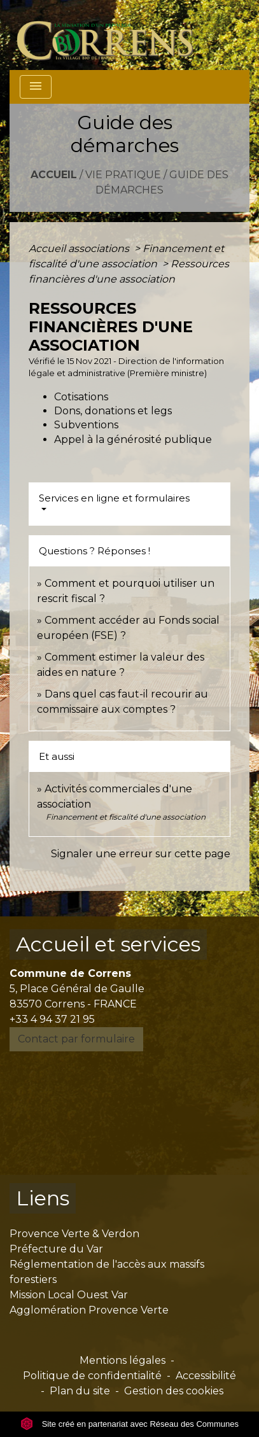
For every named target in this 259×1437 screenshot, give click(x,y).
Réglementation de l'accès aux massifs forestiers (107, 1272)
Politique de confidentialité (92, 1376)
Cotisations (81, 397)
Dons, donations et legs (113, 411)
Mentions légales (122, 1360)
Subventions (86, 425)
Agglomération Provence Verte (89, 1310)
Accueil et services (108, 944)
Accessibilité (206, 1376)
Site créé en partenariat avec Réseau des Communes (129, 1424)
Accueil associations (80, 248)
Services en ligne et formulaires (114, 498)
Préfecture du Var (56, 1249)
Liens (42, 1198)
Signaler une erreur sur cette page (140, 854)
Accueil (54, 175)
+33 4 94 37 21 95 (52, 1019)
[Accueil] (112, 35)
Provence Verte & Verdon (74, 1234)
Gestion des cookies (173, 1391)
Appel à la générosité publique (133, 439)
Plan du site (80, 1391)
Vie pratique (123, 175)
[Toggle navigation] (36, 87)
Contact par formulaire (76, 1039)
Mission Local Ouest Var (69, 1295)
